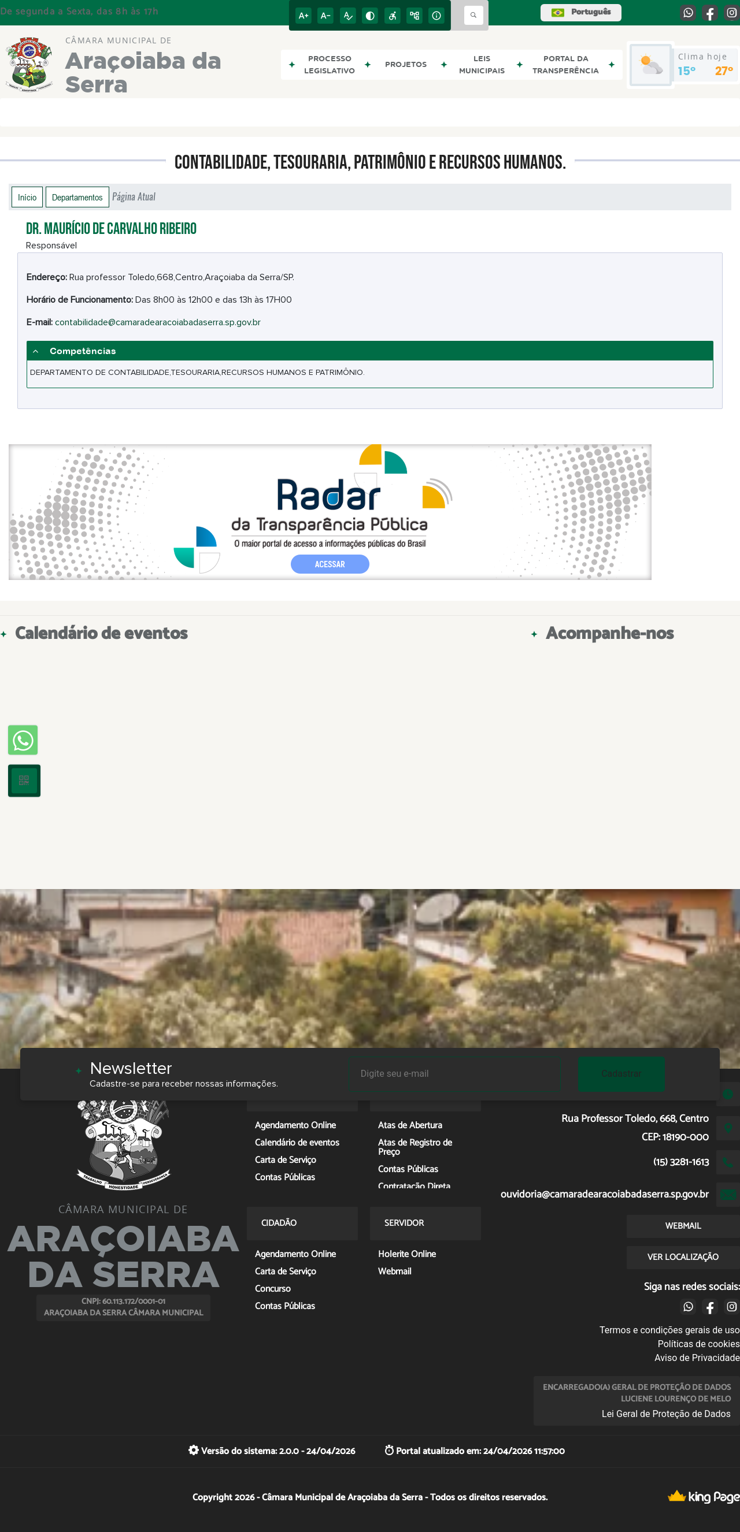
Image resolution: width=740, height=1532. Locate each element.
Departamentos (77, 197)
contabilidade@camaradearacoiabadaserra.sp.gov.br (158, 322)
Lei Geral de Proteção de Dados (666, 1413)
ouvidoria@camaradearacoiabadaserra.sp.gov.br (605, 1194)
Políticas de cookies (699, 1343)
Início (27, 197)
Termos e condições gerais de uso (670, 1330)
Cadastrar (621, 1073)
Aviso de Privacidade (697, 1357)
